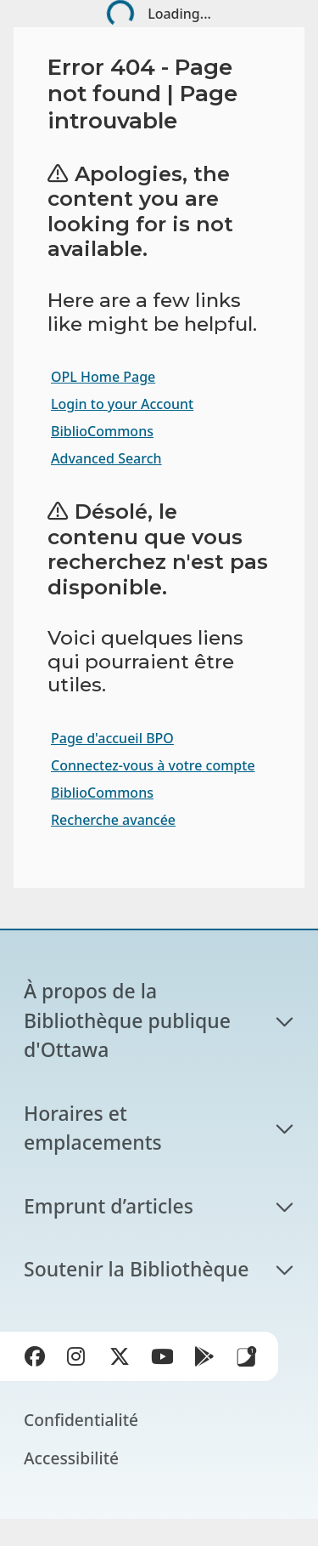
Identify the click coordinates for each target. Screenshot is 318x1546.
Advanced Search (106, 458)
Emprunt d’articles (108, 1205)
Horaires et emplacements (93, 1128)
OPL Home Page (103, 376)
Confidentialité (81, 1419)
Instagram (80, 1360)
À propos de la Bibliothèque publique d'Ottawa (130, 1020)
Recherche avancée (113, 819)
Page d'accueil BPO (112, 738)
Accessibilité (71, 1458)
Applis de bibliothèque (247, 1356)
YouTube (165, 1360)
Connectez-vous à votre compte (153, 765)
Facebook (38, 1360)
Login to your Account (122, 404)
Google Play (208, 1360)
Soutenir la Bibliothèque (136, 1268)
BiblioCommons (102, 431)
